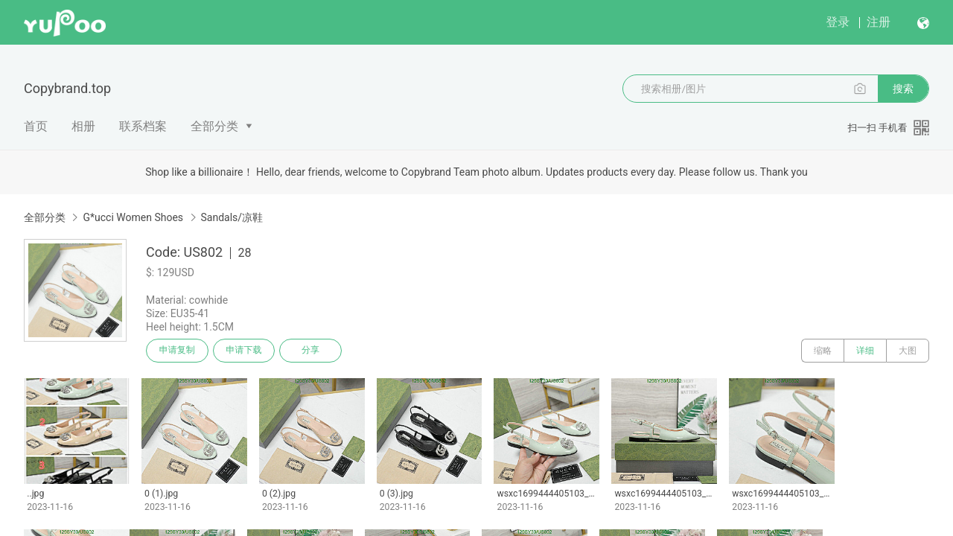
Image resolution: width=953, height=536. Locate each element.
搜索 (903, 89)
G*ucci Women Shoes (133, 217)
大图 (908, 350)
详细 (865, 350)
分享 (311, 350)
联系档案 (143, 126)
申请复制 (177, 350)
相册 (83, 126)
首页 (36, 126)
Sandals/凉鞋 (232, 217)
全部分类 (214, 126)
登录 (838, 22)
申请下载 (244, 350)
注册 (878, 22)
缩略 (823, 350)
